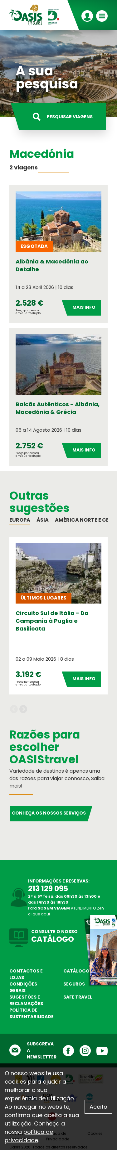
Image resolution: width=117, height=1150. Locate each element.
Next (23, 709)
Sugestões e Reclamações (26, 1000)
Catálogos (77, 971)
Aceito (98, 1107)
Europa (19, 519)
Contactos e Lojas (26, 974)
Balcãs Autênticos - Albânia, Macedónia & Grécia (58, 408)
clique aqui (39, 914)
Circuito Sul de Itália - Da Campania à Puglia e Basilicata (52, 620)
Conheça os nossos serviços (49, 813)
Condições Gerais (23, 987)
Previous (14, 709)
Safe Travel (77, 997)
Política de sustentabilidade (31, 1013)
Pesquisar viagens (70, 117)
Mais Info (83, 307)
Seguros (74, 984)
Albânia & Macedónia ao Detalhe (52, 265)
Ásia (43, 519)
